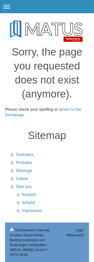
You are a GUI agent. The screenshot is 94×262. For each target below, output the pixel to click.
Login (80, 229)
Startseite (24, 154)
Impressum (32, 210)
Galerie (22, 178)
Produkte (24, 162)
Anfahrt (28, 202)
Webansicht (75, 235)
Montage (24, 170)
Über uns (24, 186)
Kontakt (29, 194)
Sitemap (43, 229)
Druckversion (23, 229)
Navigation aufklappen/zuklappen (47, 6)
